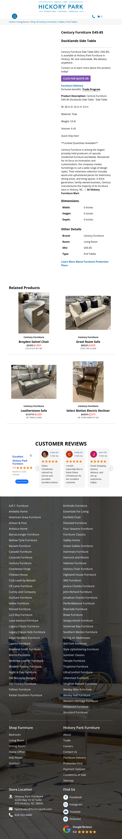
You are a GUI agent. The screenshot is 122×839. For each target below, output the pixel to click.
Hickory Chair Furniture (78, 569)
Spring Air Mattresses (76, 638)
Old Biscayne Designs (22, 678)
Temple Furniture (74, 661)
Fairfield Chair (72, 517)
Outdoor (14, 763)
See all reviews (22, 481)
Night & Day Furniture (23, 672)
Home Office (17, 752)
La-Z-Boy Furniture (20, 615)
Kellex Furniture (19, 603)
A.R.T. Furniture (18, 506)
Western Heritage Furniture (80, 701)
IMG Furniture (72, 580)
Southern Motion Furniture (80, 632)
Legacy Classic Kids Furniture (27, 632)
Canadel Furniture (20, 551)
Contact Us (70, 752)
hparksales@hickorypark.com (33, 809)
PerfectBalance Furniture (79, 603)
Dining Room (17, 746)
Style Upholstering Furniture (81, 649)
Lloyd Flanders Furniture (24, 638)
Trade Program (91, 89)
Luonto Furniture (19, 643)
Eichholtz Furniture (75, 506)
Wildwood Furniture (75, 706)
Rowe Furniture (73, 615)
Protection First (73, 763)
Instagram (75, 804)
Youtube (75, 811)
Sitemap (68, 780)
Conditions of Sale (74, 775)
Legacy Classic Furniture (24, 626)
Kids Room (15, 757)
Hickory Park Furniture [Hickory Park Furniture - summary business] (20, 462)
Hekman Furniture (74, 563)
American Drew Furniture (25, 517)
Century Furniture (34, 337)
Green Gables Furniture (78, 546)
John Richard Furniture (77, 592)
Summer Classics (74, 655)
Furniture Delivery (72, 85)
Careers (68, 746)
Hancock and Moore (76, 557)
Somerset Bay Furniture (78, 626)
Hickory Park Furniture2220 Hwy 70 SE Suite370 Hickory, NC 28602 (29, 800)
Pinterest (75, 819)
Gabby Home (71, 540)
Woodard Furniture (75, 712)
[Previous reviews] (38, 468)
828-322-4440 (23, 815)
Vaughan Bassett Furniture (80, 683)
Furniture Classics (74, 534)
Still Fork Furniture (75, 643)
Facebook (76, 797)
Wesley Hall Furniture (76, 695)
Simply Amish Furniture (78, 620)
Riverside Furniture (75, 609)
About (67, 734)
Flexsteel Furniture (75, 523)
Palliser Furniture (19, 689)
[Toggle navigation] (14, 16)
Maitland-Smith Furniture (25, 649)
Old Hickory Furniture (22, 683)
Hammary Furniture (75, 551)
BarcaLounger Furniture (24, 534)
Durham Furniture (20, 597)
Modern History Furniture (25, 666)
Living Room (16, 740)
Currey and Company (22, 592)
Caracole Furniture (20, 557)
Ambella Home (18, 511)
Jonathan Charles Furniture (80, 597)
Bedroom (15, 734)
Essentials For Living (76, 511)
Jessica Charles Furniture (78, 586)
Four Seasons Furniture (78, 528)
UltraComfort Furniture (78, 672)
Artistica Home (18, 528)
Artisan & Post (18, 523)
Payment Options (74, 769)
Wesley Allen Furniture (77, 689)
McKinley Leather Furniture (26, 661)
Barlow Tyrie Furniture (23, 540)
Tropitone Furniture (75, 666)
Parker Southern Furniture (25, 695)
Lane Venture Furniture (23, 620)
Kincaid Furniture (20, 609)
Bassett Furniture (20, 546)
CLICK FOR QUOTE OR (76, 78)
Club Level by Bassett (22, 580)
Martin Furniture (19, 655)
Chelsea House (18, 574)
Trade (67, 740)
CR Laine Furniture (20, 586)
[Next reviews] (110, 468)
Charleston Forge (19, 569)
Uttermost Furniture (76, 678)
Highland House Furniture (79, 574)
